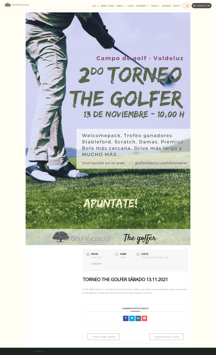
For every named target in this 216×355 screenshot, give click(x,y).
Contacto (176, 6)
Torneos (119, 6)
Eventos (154, 6)
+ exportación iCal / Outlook (166, 336)
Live (187, 5)
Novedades (166, 6)
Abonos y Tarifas (107, 6)
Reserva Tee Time (203, 5)
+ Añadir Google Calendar (104, 336)
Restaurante (141, 6)
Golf (94, 6)
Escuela (130, 6)
